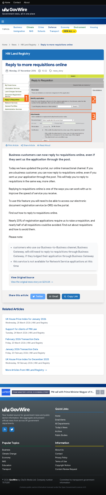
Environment (80, 27)
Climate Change (9, 453)
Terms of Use (61, 461)
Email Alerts (60, 420)
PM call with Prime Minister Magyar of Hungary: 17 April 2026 (53, 392)
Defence (52, 27)
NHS (31, 31)
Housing (94, 27)
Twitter (38, 296)
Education (6, 465)
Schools (41, 31)
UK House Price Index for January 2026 (26, 319)
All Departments (62, 423)
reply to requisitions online (42, 213)
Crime (41, 27)
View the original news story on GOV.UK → (32, 282)
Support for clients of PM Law (21, 329)
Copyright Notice (63, 465)
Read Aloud (43, 145)
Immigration (19, 31)
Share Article (28, 145)
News (14, 44)
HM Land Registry (28, 44)
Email (53, 296)
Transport (54, 31)
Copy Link (71, 296)
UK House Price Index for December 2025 (27, 359)
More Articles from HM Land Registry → (26, 370)
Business (18, 27)
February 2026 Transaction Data (22, 339)
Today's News (61, 427)
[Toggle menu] (3, 21)
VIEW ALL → (69, 31)
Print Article (12, 145)
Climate (30, 27)
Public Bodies (61, 435)
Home (6, 2)
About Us (59, 450)
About (27, 2)
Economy (65, 27)
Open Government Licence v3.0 (74, 487)
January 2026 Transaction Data (22, 349)
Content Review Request (66, 469)
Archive (58, 431)
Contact (17, 2)
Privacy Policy (61, 457)
